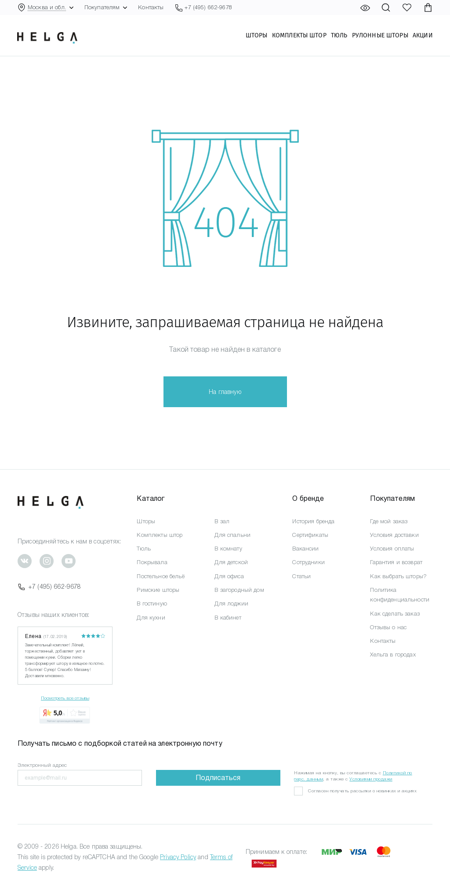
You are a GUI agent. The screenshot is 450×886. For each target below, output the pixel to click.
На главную (225, 391)
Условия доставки (394, 535)
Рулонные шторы (380, 35)
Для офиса (228, 576)
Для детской (231, 562)
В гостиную (152, 603)
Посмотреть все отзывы (65, 698)
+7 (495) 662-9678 (49, 586)
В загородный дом (239, 590)
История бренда (313, 521)
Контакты (150, 7)
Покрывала (152, 562)
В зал (221, 521)
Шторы (256, 35)
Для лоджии (231, 603)
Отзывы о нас (388, 627)
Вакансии (305, 548)
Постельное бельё (160, 576)
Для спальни (232, 535)
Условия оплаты (392, 548)
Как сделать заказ (394, 613)
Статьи (301, 576)
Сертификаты (310, 535)
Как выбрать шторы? (398, 576)
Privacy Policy (178, 856)
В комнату (228, 548)
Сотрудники (308, 562)
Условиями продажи (370, 779)
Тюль (338, 35)
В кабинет (227, 617)
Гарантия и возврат (396, 562)
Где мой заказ (388, 521)
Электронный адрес (42, 765)
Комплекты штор (299, 35)
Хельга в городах (392, 654)
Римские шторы (158, 590)
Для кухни (151, 617)
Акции (422, 35)
